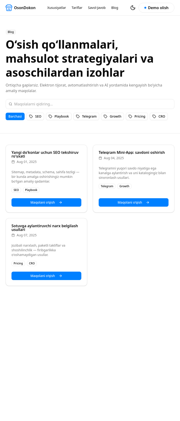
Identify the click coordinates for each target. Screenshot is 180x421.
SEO (35, 116)
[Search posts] (92, 104)
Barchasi (15, 116)
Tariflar (77, 7)
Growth (112, 116)
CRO (158, 116)
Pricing (136, 116)
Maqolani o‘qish (46, 202)
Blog (114, 7)
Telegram (86, 116)
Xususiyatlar (56, 7)
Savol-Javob (97, 7)
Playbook (59, 116)
